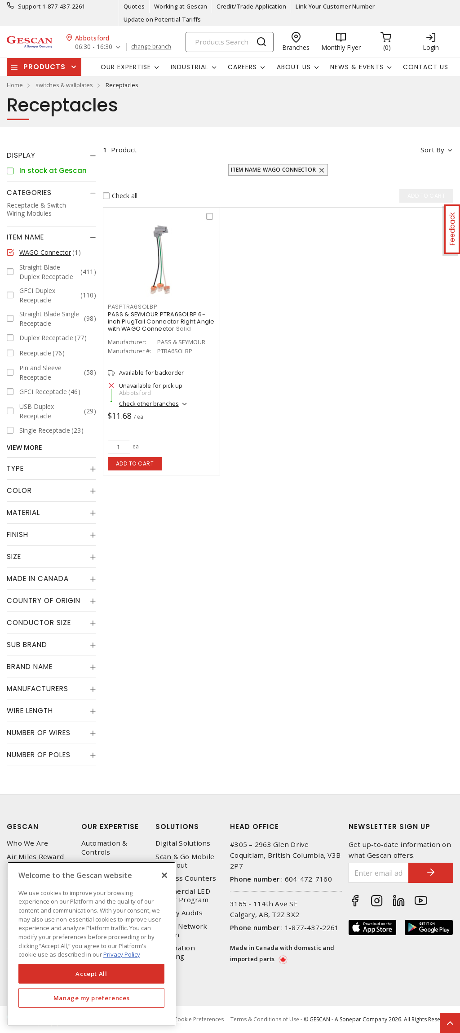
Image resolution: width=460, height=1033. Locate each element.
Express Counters (185, 878)
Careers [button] (242, 66)
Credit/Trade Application (251, 6)
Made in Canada (38, 578)
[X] (164, 875)
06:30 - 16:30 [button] (93, 47)
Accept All (91, 974)
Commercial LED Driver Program (182, 895)
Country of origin (43, 600)
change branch (151, 46)
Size (14, 556)
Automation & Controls (104, 847)
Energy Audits (179, 913)
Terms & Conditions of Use (264, 1019)
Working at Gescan (180, 6)
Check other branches (149, 403)
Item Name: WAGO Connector (273, 169)
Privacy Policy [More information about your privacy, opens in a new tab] (121, 954)
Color (19, 490)
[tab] (51, 155)
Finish (17, 534)
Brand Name (30, 666)
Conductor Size (39, 622)
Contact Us (425, 66)
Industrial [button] (189, 66)
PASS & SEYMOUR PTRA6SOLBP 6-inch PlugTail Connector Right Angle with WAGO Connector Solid (161, 321)
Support (29, 6)
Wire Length (30, 710)
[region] (91, 944)
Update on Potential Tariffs (162, 19)
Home (15, 85)
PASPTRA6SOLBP (132, 306)
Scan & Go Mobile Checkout (184, 860)
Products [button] (44, 66)
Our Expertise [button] (126, 66)
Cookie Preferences (199, 1019)
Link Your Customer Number (335, 6)
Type (15, 468)
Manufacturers (37, 688)
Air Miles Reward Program (35, 860)
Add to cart (135, 463)
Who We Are (28, 843)
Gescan (23, 826)
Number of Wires (39, 732)
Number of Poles (39, 754)
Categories (29, 192)
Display (21, 155)
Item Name (25, 237)
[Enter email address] (379, 873)
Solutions (177, 826)
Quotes (134, 6)
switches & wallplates (64, 85)
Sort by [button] (432, 149)
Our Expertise (110, 826)
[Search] (230, 42)
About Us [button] (294, 66)
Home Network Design (181, 930)
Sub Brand (27, 644)
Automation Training (175, 952)
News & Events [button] (357, 66)
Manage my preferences (91, 998)
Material (23, 512)
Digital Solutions (182, 843)
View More (24, 447)
